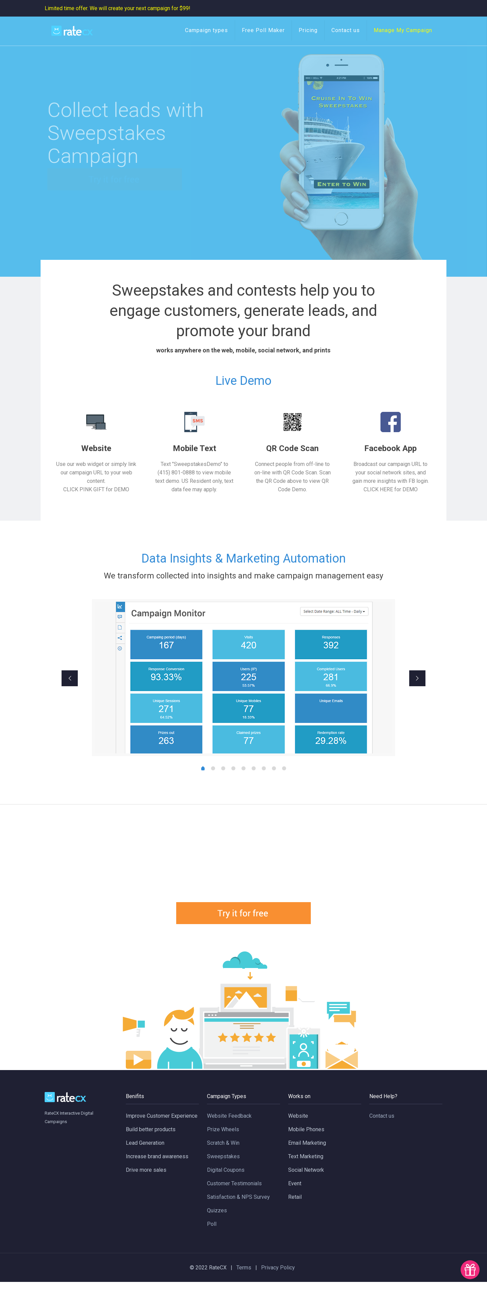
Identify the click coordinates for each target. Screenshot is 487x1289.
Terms (245, 1274)
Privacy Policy (278, 1274)
